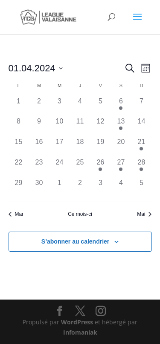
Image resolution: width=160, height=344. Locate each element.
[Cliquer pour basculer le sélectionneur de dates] (36, 68)
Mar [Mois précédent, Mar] (16, 214)
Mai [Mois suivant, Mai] (144, 214)
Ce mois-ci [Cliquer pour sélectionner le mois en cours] (80, 214)
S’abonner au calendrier (75, 241)
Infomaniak (80, 332)
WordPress (77, 322)
